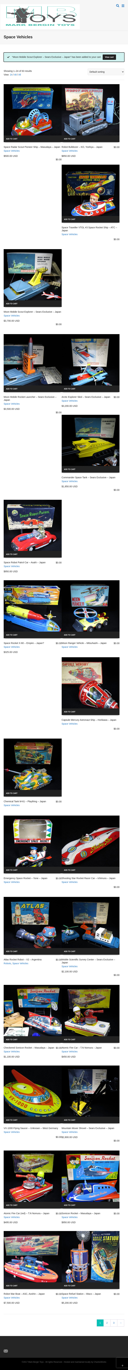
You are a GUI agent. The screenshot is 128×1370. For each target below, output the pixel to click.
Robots (7, 963)
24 (11, 74)
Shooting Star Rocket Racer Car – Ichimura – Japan (89, 878)
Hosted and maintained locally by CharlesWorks (85, 1362)
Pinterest (21, 1345)
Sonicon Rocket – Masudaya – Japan (81, 1213)
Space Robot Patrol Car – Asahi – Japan (25, 562)
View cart (109, 57)
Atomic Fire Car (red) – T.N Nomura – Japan (26, 1213)
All (19, 74)
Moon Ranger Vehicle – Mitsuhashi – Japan (84, 643)
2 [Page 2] (107, 1323)
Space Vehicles (12, 150)
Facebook (13, 1345)
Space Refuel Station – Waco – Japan (81, 1294)
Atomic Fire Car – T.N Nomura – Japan (82, 1047)
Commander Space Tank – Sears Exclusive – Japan (89, 477)
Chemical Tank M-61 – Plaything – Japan (25, 801)
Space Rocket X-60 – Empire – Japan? (24, 643)
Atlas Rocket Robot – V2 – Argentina (23, 959)
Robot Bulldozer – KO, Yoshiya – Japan (82, 147)
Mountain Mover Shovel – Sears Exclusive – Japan (88, 1128)
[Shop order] (106, 71)
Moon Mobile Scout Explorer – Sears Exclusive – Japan (32, 311)
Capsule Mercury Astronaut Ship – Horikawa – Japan (89, 720)
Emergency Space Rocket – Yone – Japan (25, 878)
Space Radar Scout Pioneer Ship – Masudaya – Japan (32, 147)
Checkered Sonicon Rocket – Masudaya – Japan (29, 1047)
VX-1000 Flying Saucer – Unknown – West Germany (31, 1128)
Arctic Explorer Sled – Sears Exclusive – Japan (86, 397)
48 (15, 74)
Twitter (6, 1345)
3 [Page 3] (113, 1323)
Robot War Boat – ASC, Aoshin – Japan (24, 1294)
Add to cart (12, 139)
